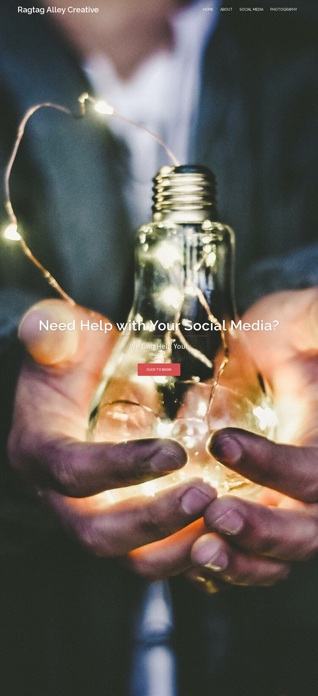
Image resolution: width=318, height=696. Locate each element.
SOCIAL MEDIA (251, 9)
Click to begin (159, 369)
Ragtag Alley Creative (58, 9)
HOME (208, 9)
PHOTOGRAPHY (283, 9)
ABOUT (226, 9)
